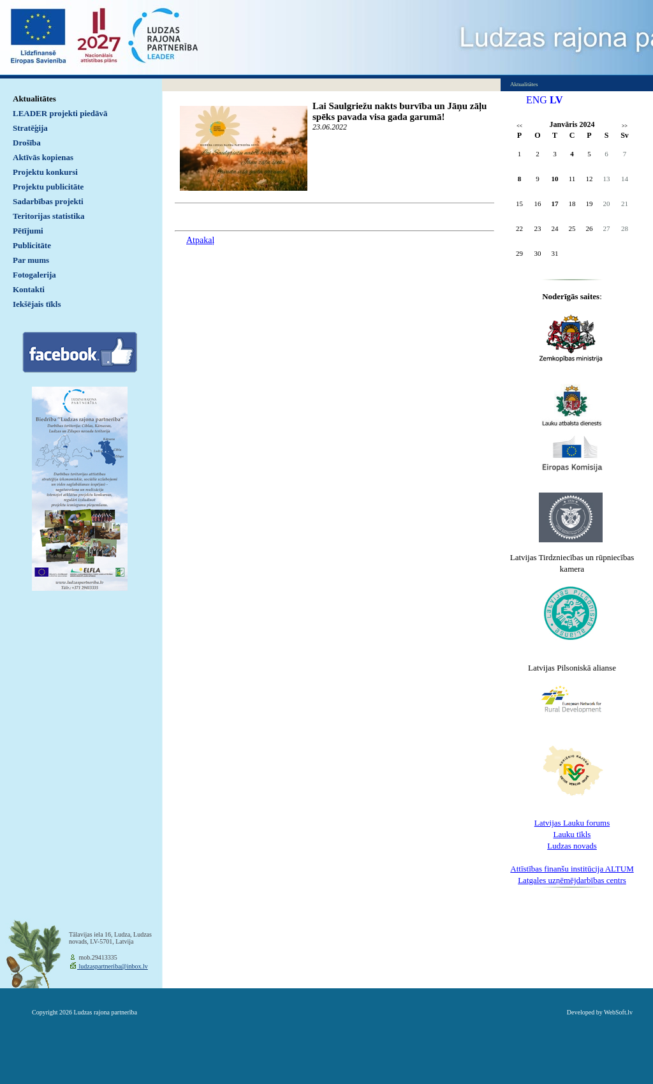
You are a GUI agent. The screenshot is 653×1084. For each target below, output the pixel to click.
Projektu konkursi (45, 172)
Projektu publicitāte (48, 186)
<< (519, 126)
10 (555, 178)
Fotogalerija (34, 274)
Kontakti (29, 289)
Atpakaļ (200, 240)
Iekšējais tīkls (37, 304)
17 (555, 203)
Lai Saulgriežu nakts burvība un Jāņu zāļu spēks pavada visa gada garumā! (399, 111)
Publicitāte (32, 245)
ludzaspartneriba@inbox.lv (112, 966)
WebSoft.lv (618, 1012)
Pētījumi (28, 230)
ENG (536, 99)
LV (556, 99)
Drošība (27, 142)
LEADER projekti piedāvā (60, 113)
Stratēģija (30, 128)
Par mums (31, 260)
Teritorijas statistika (49, 216)
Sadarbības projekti (48, 201)
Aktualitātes (34, 98)
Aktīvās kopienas (43, 157)
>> (624, 126)
